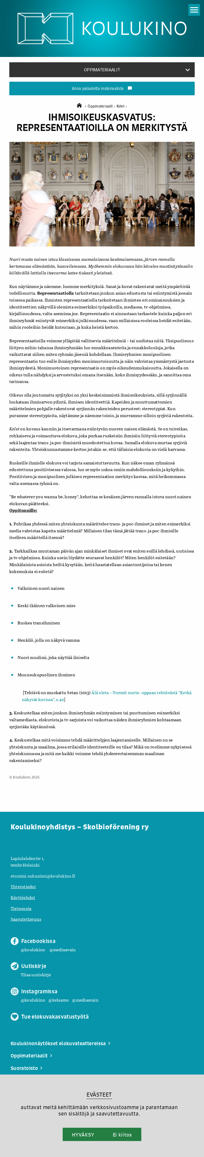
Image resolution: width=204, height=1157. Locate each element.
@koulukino (33, 949)
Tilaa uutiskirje (36, 974)
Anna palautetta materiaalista (102, 89)
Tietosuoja (21, 908)
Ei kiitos (122, 1134)
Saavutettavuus (26, 919)
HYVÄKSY (83, 1134)
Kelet (122, 106)
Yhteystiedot (23, 886)
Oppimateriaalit (102, 106)
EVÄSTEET (99, 1094)
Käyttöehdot (23, 897)
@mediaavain (62, 949)
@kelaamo (58, 1000)
